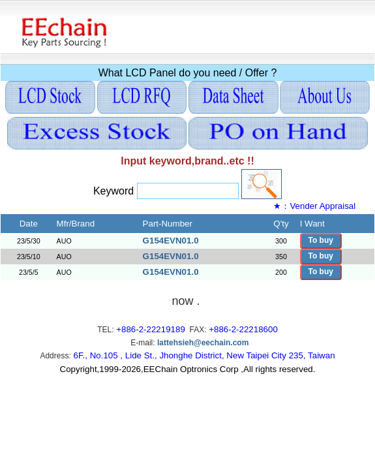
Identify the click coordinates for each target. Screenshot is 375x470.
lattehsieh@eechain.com (202, 342)
